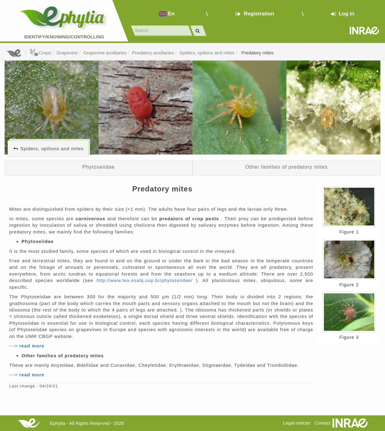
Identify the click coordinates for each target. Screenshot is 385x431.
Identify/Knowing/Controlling (64, 36)
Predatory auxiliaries (153, 52)
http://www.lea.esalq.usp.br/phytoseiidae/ (146, 280)
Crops (40, 52)
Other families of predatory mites (286, 167)
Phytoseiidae (98, 167)
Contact (322, 422)
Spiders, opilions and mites (206, 52)
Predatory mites (257, 52)
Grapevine (67, 52)
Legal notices (296, 422)
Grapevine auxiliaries (105, 52)
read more (32, 345)
